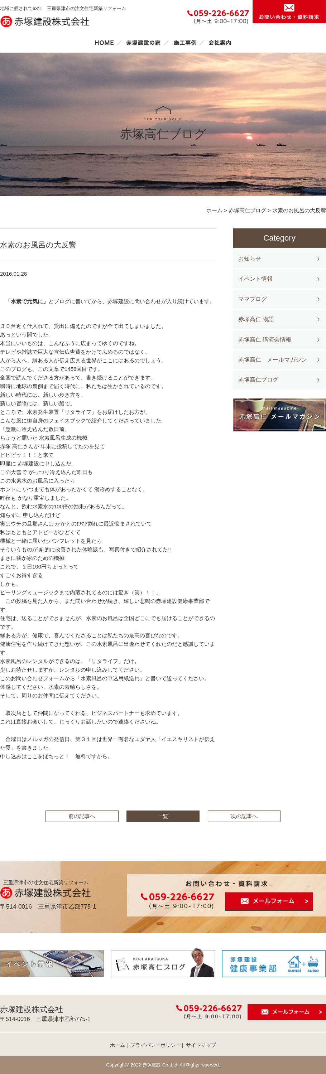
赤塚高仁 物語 (256, 319)
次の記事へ (244, 816)
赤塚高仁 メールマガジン (272, 360)
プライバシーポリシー (155, 1045)
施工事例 (185, 42)
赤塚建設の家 (143, 42)
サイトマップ (201, 1045)
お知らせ (249, 259)
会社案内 (220, 42)
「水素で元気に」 (24, 301)
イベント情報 (255, 279)
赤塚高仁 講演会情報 (264, 340)
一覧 (163, 816)
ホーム (104, 42)
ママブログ (252, 299)
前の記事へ (81, 816)
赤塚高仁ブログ (258, 380)
